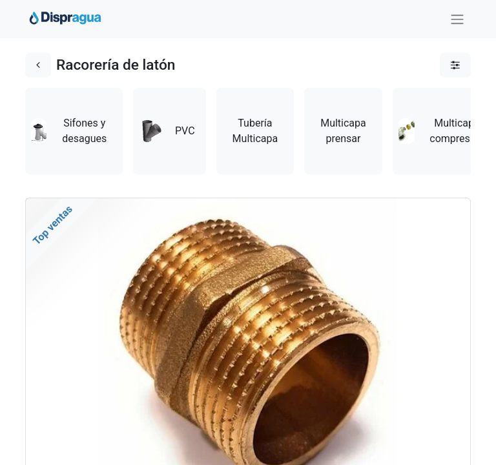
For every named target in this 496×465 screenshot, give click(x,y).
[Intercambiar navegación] (457, 19)
